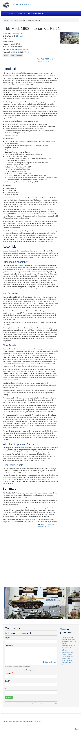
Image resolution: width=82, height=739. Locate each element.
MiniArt (12, 49)
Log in (77, 729)
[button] (10, 603)
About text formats (49, 662)
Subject (7, 638)
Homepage (8, 689)
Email (7, 681)
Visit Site (25, 49)
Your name (8, 673)
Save (8, 697)
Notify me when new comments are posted (20, 670)
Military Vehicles (16, 56)
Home (6, 20)
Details (6, 56)
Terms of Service (49, 703)
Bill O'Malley (20, 36)
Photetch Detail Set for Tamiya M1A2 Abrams (68, 648)
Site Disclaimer (7, 721)
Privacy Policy (38, 703)
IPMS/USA (38, 721)
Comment (8, 645)
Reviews (14, 20)
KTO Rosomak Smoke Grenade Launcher (67, 663)
